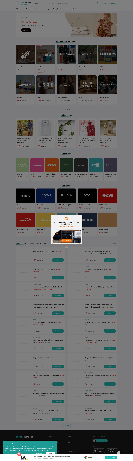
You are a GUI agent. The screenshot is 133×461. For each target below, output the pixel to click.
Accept (50, 453)
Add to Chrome (111, 457)
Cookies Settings (38, 453)
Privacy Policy (27, 450)
